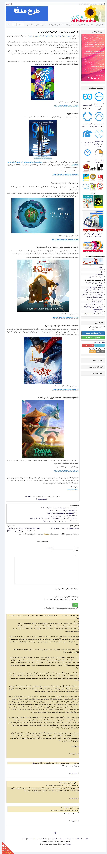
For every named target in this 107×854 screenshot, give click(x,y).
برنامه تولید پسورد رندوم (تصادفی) (90, 294)
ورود (78, 4)
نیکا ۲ (99, 267)
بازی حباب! (97, 271)
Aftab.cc (66, 844)
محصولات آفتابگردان (94, 88)
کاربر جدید (47, 547)
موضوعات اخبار (96, 360)
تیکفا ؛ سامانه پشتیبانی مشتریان (85, 125)
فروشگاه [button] (67, 24)
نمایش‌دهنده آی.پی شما (93, 297)
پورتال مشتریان (38, 24)
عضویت (82, 4)
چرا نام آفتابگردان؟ (97, 76)
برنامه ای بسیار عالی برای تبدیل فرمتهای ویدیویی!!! (57, 521)
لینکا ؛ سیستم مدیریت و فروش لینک (97, 144)
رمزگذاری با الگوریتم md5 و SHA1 (90, 306)
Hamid (26, 496)
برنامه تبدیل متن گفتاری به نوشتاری (92, 284)
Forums (28, 839)
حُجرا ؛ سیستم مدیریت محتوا (97, 125)
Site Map (67, 839)
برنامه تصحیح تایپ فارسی (93, 287)
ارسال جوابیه (72, 753)
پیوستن (89, 69)
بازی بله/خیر (97, 274)
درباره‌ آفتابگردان (95, 31)
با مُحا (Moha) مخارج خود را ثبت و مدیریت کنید (62, 528)
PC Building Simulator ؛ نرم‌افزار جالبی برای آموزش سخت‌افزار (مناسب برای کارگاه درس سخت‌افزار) (21, 529)
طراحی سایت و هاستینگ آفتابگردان (90, 60)
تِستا (85, 62)
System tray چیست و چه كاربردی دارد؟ (60, 515)
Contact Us (83, 839)
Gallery (54, 839)
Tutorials (42, 839)
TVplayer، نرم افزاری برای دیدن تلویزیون (60, 510)
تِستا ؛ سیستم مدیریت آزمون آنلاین (97, 107)
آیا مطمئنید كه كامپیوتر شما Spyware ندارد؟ (59, 513)
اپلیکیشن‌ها (78, 24)
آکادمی (58, 24)
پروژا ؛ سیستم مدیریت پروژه (97, 161)
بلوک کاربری (97, 322)
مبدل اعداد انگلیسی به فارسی (91, 289)
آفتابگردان (98, 24)
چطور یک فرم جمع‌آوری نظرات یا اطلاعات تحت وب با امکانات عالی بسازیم (50, 518)
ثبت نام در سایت (91, 333)
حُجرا (101, 64)
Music (49, 839)
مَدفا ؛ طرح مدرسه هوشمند (85, 143)
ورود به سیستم (91, 337)
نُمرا (83, 62)
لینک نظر (33, 763)
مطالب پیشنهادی (95, 373)
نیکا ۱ (99, 269)
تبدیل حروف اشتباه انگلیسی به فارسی (92, 292)
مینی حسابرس (96, 309)
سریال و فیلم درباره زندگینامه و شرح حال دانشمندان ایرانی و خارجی (48, 35)
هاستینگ (88, 24)
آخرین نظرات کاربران (94, 367)
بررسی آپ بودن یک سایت (93, 299)
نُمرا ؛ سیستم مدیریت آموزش (85, 106)
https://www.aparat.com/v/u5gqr (64, 470)
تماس (28, 24)
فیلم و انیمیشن (40, 499)
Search (60, 839)
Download (35, 839)
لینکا (97, 64)
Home (22, 839)
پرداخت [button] (50, 24)
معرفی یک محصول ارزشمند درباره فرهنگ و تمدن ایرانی (55, 507)
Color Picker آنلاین (94, 302)
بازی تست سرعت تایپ (94, 276)
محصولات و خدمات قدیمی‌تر (92, 314)
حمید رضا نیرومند (70, 489)
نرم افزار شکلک (96, 311)
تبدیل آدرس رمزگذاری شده (92, 304)
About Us (75, 839)
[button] (5, 4)
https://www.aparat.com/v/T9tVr (64, 105)
